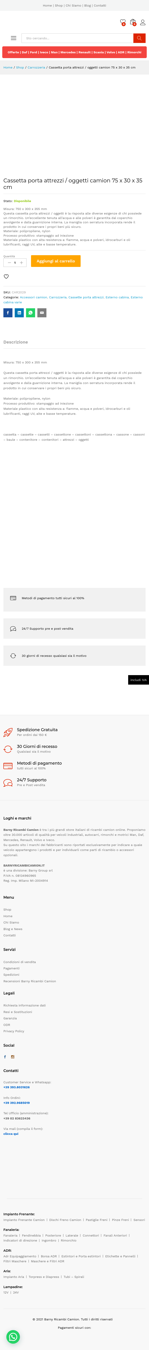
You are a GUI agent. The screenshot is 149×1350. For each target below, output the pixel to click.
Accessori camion (33, 297)
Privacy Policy (13, 1031)
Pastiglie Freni (97, 1220)
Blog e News (12, 929)
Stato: (8, 201)
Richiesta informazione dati (24, 1005)
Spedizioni (11, 974)
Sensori (139, 1220)
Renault (85, 52)
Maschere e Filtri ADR (47, 1261)
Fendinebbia (31, 1235)
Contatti (100, 5)
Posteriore (53, 1235)
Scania (99, 52)
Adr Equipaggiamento (19, 1256)
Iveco (44, 52)
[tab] (17, 344)
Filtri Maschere (14, 1261)
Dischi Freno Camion (65, 1220)
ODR (6, 1025)
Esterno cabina (117, 297)
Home (47, 5)
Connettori (91, 1235)
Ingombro (49, 1240)
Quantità (9, 256)
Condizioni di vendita (19, 962)
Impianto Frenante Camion (24, 1220)
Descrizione (15, 342)
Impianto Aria (13, 1277)
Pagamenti (11, 968)
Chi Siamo (73, 5)
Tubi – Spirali (74, 1277)
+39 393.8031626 (16, 1087)
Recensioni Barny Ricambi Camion (29, 981)
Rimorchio (69, 1240)
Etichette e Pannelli (120, 1256)
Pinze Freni (120, 1220)
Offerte (13, 52)
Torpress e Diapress (44, 1277)
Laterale (72, 1235)
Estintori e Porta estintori (81, 1256)
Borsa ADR (49, 1256)
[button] (13, 1337)
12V (6, 1292)
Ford (33, 52)
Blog (87, 5)
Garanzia (10, 1018)
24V (16, 1292)
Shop (59, 5)
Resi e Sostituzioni (17, 1012)
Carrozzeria (58, 297)
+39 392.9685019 (16, 1103)
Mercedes (68, 52)
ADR (121, 52)
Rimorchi (134, 52)
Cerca (139, 38)
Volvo (111, 52)
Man (54, 52)
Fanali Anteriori (115, 1235)
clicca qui (10, 1134)
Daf (24, 52)
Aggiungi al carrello (56, 261)
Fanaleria (10, 1235)
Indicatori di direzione (20, 1240)
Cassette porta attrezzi (85, 297)
